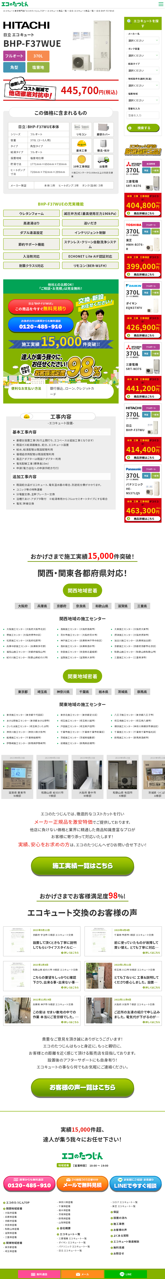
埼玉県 (42, 686)
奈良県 (81, 600)
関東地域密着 (82, 670)
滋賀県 (123, 600)
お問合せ (118, 1248)
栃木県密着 (65, 1204)
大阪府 (23, 600)
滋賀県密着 (11, 1227)
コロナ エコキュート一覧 (125, 1196)
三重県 (142, 600)
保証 (116, 1206)
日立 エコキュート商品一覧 (81, 10)
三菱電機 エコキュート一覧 (73, 1232)
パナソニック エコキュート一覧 (74, 1240)
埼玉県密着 (11, 1245)
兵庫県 (42, 600)
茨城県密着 (65, 1208)
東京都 (23, 686)
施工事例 (118, 1218)
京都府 (61, 600)
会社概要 (65, 1222)
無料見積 (118, 1242)
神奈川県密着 (66, 1196)
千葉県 (84, 686)
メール (82, 1274)
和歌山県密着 (12, 1223)
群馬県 (142, 686)
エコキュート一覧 (70, 1228)
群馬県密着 (65, 1212)
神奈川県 (63, 686)
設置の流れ (120, 1212)
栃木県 (103, 686)
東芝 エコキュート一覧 (124, 1200)
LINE (126, 1274)
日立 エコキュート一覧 (70, 1244)
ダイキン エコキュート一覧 (72, 1236)
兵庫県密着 (11, 1211)
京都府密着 (11, 1215)
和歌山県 (101, 600)
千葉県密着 (65, 1200)
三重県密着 (11, 1231)
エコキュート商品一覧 (57, 10)
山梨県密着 (65, 1216)
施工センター (80, 172)
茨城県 (123, 686)
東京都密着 (11, 1241)
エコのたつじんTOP (18, 1197)
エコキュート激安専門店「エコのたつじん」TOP (24, 10)
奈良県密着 (11, 1219)
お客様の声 (120, 1224)
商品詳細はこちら (144, 208)
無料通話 (39, 1274)
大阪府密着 (11, 1207)
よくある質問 (121, 1230)
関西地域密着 (82, 584)
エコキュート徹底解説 (126, 1236)
